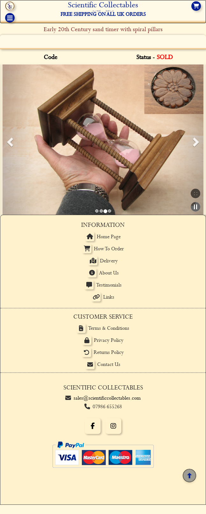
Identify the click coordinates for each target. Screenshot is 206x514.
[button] (9, 139)
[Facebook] (93, 426)
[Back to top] (189, 476)
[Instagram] (113, 426)
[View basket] (196, 6)
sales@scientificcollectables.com (107, 398)
